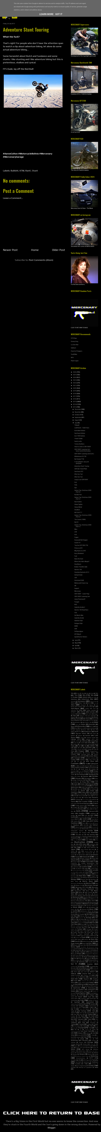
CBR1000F (88, 747)
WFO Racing (85, 1049)
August (77, 420)
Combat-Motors (93, 756)
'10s (78, 693)
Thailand (90, 1014)
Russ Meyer (77, 960)
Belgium (73, 717)
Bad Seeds (89, 714)
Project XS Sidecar (85, 935)
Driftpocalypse (78, 631)
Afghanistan (93, 701)
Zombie (91, 1066)
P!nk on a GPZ (78, 548)
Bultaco (80, 735)
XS (79, 1060)
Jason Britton (84, 849)
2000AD (85, 697)
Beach (89, 715)
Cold (84, 756)
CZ (76, 766)
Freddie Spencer (79, 805)
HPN (77, 834)
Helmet (95, 825)
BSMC (72, 731)
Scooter (90, 964)
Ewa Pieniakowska (92, 794)
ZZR (75, 532)
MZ (90, 911)
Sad (85, 960)
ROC (74, 953)
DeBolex (93, 769)
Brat (96, 726)
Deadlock (77, 509)
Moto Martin (74, 902)
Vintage (90, 1042)
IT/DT (96, 846)
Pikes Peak (92, 926)
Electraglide (74, 790)
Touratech (92, 1022)
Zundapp (73, 1067)
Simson (94, 973)
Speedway (87, 986)
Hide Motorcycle (75, 828)
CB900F (92, 746)
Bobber (83, 724)
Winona (96, 1052)
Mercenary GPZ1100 (81, 887)
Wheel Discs (82, 1051)
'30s (83, 693)
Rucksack (89, 958)
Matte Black (87, 881)
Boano (77, 724)
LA (94, 861)
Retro (73, 947)
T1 (89, 1007)
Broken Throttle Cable (80, 567)
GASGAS (73, 809)
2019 (75, 391)
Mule (78, 909)
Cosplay (73, 759)
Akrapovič (83, 705)
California (84, 741)
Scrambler (81, 966)
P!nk (91, 921)
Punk (83, 937)
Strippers (92, 995)
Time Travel (81, 1017)
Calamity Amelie (79, 618)
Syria (72, 1007)
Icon (75, 482)
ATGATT (73, 712)
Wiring (74, 1054)
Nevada (73, 914)
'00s (72, 693)
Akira (73, 705)
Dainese (94, 766)
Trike (91, 1026)
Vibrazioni (85, 1040)
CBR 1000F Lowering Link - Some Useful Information (82, 450)
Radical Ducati (86, 941)
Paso (82, 924)
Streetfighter (80, 993)
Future (82, 807)
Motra (82, 905)
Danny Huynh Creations (78, 767)
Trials (84, 1026)
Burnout (87, 735)
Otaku (74, 921)
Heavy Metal (78, 507)
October (77, 414)
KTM (22, 170)
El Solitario (93, 789)
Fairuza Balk (81, 795)
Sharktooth (81, 970)
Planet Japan (75, 360)
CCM (78, 749)
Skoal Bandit (92, 977)
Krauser (75, 861)
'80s (83, 695)
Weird (73, 1049)
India (77, 844)
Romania (91, 955)
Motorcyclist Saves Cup (81, 583)
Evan (72, 794)
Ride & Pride (84, 948)
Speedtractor (77, 986)
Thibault (76, 425)
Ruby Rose (81, 958)
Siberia (76, 971)
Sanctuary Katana (79, 433)
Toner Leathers (82, 1021)
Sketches (82, 977)
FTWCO (88, 805)
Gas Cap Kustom (91, 807)
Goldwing (93, 813)
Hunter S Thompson (82, 836)
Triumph (81, 1028)
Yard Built (78, 1062)
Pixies (79, 927)
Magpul (93, 876)
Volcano (84, 1044)
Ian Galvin (83, 838)
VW (97, 1044)
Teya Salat (82, 1014)
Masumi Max (84, 879)
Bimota (94, 719)
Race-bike (94, 939)
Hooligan (84, 832)
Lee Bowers (78, 868)
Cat (79, 746)
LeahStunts (76, 867)
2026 (75, 372)
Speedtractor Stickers (80, 637)
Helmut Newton (79, 827)
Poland (93, 927)
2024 (75, 377)
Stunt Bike (91, 997)
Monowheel (76, 897)
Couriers (82, 759)
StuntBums (77, 564)
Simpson (84, 973)
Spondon (95, 986)
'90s (92, 695)
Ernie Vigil (92, 792)
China (72, 751)
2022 (75, 383)
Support (76, 588)
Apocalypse (75, 708)
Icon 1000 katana (79, 436)
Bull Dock (93, 733)
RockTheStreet (89, 953)
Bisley (72, 720)
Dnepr (96, 778)
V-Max (93, 1035)
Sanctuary (82, 962)
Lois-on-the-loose (77, 870)
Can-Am (76, 742)
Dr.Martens (76, 782)
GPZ (91, 815)
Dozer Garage (94, 780)
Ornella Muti (94, 919)
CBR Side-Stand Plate (80, 469)
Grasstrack (81, 817)
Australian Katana (79, 430)
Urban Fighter (78, 504)
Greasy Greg (74, 341)
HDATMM (86, 825)
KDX (95, 857)
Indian (84, 844)
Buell (96, 731)
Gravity (88, 817)
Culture (92, 761)
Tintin (90, 1017)
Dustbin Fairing (80, 785)
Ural (75, 612)
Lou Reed (73, 872)
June (76, 640)
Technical (88, 1012)
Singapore (86, 975)
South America (82, 982)
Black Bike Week (81, 720)
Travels (96, 1024)
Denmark (73, 771)
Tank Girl (74, 1011)
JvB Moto (83, 854)
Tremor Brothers (79, 444)
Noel (93, 916)
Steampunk (91, 989)
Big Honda (77, 719)
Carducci (75, 744)
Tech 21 (73, 1012)
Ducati (91, 784)
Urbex (79, 1035)
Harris (84, 823)
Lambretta (74, 863)
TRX (75, 1029)
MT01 (84, 907)
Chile (95, 749)
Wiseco (90, 1054)
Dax (72, 769)
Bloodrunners (76, 722)
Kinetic (93, 858)
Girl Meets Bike (78, 615)
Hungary (73, 836)
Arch (94, 708)
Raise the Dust (78, 559)
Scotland (73, 966)
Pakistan (80, 922)
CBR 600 (79, 747)
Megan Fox (79, 885)
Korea (91, 860)
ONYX (87, 919)
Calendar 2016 (75, 741)
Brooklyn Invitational (90, 728)
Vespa (82, 1038)
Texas (75, 1014)
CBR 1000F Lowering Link (82, 596)
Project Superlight (84, 934)
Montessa (93, 897)
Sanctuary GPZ (78, 471)
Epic (75, 487)
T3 (97, 1007)
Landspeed (74, 865)
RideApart (93, 948)
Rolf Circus (76, 955)
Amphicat (80, 706)
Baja (74, 715)
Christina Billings (90, 753)
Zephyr (73, 1065)
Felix (75, 485)
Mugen (72, 909)
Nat (74, 912)
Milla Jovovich (88, 892)
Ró (71, 950)
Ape (93, 706)
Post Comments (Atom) (41, 260)
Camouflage (94, 741)
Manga (73, 879)
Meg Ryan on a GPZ (80, 550)
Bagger (96, 714)
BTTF (79, 731)
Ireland (89, 846)
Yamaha (95, 1060)
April (76, 645)
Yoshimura (95, 1062)
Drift (96, 782)
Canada (83, 742)
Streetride (82, 995)
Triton (74, 1028)
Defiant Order (78, 575)
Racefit (77, 941)
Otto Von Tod (78, 474)
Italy (75, 847)
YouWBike (74, 354)
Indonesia (92, 844)
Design (96, 771)
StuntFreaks (92, 998)
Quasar (86, 939)
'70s (75, 695)
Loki (75, 577)
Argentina (73, 710)
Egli (74, 789)
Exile (75, 795)
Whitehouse (79, 1052)
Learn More (46, 14)
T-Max (77, 1007)
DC (77, 769)
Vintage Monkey (75, 1044)
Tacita (81, 1009)
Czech (80, 766)
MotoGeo (73, 903)
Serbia (94, 968)
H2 (81, 821)
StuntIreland (74, 1000)
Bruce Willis (86, 730)
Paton (87, 924)
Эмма (96, 1067)
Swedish (73, 1005)
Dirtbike (95, 776)
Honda (90, 830)
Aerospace (81, 701)
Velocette (93, 1037)
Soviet (91, 982)
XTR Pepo (74, 338)
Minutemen (81, 894)
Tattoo (83, 1011)
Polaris (72, 929)
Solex (90, 980)
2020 (75, 388)
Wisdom (82, 1054)
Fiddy (79, 797)
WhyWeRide (88, 1052)
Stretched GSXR (79, 580)
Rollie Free (84, 955)
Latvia (82, 865)
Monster (85, 897)
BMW (76, 626)
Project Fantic (83, 931)
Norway (81, 917)
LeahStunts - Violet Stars (81, 428)
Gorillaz (73, 815)
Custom (75, 763)
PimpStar (73, 927)
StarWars (81, 989)
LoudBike (80, 872)
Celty (82, 749)
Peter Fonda (94, 924)
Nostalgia (89, 917)
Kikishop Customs (84, 858)
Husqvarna (74, 838)
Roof (97, 955)
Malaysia (85, 877)
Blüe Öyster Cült (87, 722)
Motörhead (74, 905)
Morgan (88, 899)
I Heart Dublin (78, 438)
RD (97, 943)
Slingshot (86, 979)
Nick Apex (95, 914)
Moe (81, 895)
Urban (72, 1035)
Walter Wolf (79, 1047)
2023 (75, 380)
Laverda (88, 865)
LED (72, 868)
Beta (84, 717)
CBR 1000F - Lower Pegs (81, 594)
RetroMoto (83, 947)
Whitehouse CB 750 (80, 456)
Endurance (74, 792)
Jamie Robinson (91, 847)
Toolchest (74, 1022)
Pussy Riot (93, 937)
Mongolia (95, 895)
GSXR (85, 819)
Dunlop (72, 785)
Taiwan (87, 1009)
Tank (93, 1009)
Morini (94, 899)
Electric (83, 790)
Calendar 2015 (90, 739)
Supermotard (90, 1002)
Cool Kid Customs (90, 758)
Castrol (89, 744)
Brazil (76, 728)
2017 (75, 396)
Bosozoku (81, 726)
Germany (80, 809)
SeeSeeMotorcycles (84, 968)
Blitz (97, 720)
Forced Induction (84, 803)
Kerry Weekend (79, 553)
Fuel (75, 556)
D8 (75, 585)
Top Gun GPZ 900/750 (81, 545)
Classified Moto (85, 754)
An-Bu (87, 706)
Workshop (94, 1056)
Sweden (92, 1004)
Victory (94, 1040)
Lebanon (94, 867)
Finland (86, 797)
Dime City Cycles (75, 776)
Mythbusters (84, 911)
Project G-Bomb (93, 931)
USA (84, 1035)
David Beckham (92, 767)
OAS (75, 919)
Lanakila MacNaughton (87, 863)
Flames (73, 801)
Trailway (89, 1024)
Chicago (89, 749)
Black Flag (90, 720)
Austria (73, 714)
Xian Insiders (78, 501)
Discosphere (88, 778)
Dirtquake (78, 778)
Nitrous (82, 916)
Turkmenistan (74, 1031)
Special (83, 984)
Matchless (93, 879)
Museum (84, 909)
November (78, 412)
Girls (78, 811)
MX (76, 911)
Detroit (76, 773)
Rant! (28, 170)
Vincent (81, 1042)
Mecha (88, 883)
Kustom (87, 861)
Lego (85, 868)
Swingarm (81, 1005)
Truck (96, 1028)
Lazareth (95, 865)
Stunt (35, 170)
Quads (79, 939)
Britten (81, 728)
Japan (73, 849)
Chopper (81, 751)
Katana (95, 855)
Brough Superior (75, 730)
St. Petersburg (90, 988)
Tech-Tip (81, 1012)
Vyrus (76, 1045)
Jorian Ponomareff (79, 599)
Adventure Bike (87, 699)
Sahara (91, 960)
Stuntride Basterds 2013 (81, 572)
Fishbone (93, 799)
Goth (79, 815)
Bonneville (92, 724)
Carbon (89, 742)
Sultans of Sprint (93, 1000)
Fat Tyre (96, 795)
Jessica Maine (89, 851)
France (95, 803)
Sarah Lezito (78, 441)
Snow (75, 980)
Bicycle (96, 717)
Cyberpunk (94, 764)
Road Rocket (87, 950)
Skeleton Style (78, 620)
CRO (78, 761)
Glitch (72, 813)
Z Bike (86, 1064)
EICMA (84, 789)
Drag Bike (86, 782)
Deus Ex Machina (85, 773)
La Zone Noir (74, 344)
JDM (79, 851)
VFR (90, 1038)
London (86, 870)
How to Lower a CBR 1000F (82, 446)
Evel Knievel (81, 794)
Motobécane (83, 902)
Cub (84, 761)
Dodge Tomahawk (78, 780)
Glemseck (92, 811)
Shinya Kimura (94, 970)
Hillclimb (83, 828)
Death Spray (84, 769)
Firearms (95, 797)
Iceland (96, 838)
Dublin (75, 784)
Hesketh (94, 827)
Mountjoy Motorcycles (92, 905)
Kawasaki (86, 857)
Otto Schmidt (83, 921)
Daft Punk (87, 766)
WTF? (91, 1058)
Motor (80, 903)
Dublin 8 (83, 784)
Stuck (72, 997)
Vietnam (73, 1042)
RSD (75, 604)
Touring (73, 1024)
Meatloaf (81, 883)
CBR (72, 747)
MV (72, 911)
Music (91, 909)
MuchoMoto (92, 907)
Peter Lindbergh (77, 926)
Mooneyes (73, 899)
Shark (72, 970)
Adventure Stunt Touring (81, 466)
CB (85, 746)
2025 (75, 374)
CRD (72, 761)
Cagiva (82, 737)
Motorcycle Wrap (90, 903)
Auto (79, 714)
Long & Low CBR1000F (81, 479)
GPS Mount (77, 634)
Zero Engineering (81, 1065)
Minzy (89, 894)
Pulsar (77, 937)
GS (78, 819)
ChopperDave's (94, 751)
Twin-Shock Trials (85, 1031)
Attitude (82, 712)
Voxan (91, 1044)
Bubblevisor (87, 731)
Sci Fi (74, 964)
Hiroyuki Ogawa (92, 828)
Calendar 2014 (76, 739)
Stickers (73, 991)
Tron (90, 1028)
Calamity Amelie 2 (79, 607)
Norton (73, 917)
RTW (75, 958)
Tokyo (89, 1019)
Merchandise (78, 890)
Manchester (93, 877)
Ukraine (80, 1033)
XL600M (73, 1060)
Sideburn (73, 348)
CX (86, 763)
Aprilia (87, 708)
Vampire (78, 1037)
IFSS (97, 840)
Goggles (82, 813)
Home (35, 250)
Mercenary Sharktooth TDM (89, 889)
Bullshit (14, 170)
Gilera (88, 809)
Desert (86, 771)
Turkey (94, 1029)
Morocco (73, 900)
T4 (74, 1009)
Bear (94, 715)
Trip (97, 1026)
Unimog (88, 1033)
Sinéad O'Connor (75, 975)
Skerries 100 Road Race (81, 610)
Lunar (89, 874)
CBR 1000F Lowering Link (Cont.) (84, 453)
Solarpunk (83, 980)
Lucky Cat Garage (80, 874)
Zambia (94, 1064)
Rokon (96, 953)
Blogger (52, 1127)
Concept (77, 758)
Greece (94, 817)
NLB (89, 916)
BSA (94, 730)
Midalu (80, 892)
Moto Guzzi (91, 900)
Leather (84, 867)
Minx (75, 529)
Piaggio (85, 926)
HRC (83, 834)
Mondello (88, 895)
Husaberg (93, 836)
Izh (82, 847)
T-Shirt (83, 1007)
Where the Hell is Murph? (81, 561)
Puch (72, 937)
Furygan (76, 602)
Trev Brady (77, 1026)
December (78, 409)
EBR (75, 628)
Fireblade (77, 799)
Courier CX (77, 542)
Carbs (96, 742)
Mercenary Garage (91, 885)
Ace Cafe (93, 697)
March (77, 648)
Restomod (92, 945)
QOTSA (73, 939)
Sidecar (73, 973)
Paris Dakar (74, 924)
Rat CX (76, 522)
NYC (96, 917)
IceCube (90, 838)
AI (90, 703)
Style (82, 1000)
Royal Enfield (88, 957)
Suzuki (83, 1004)
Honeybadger (74, 832)
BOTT (91, 726)
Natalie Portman (81, 912)
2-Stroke (74, 697)
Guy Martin (95, 819)
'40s (87, 693)
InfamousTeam (75, 846)
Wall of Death (89, 1045)
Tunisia (87, 1029)
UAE (95, 1031)
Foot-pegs (74, 803)
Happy (88, 821)
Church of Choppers (76, 351)
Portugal (88, 929)
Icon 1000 (89, 840)
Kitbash (73, 860)
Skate (93, 975)
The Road (81, 1016)
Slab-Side (74, 979)
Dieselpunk (92, 774)
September (78, 417)
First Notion (86, 799)
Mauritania (73, 883)
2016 (75, 399)
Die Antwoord (81, 774)
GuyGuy (76, 821)
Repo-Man (83, 945)
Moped (81, 899)
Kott (96, 860)
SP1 (72, 984)
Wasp (94, 1047)
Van (85, 1037)
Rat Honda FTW (79, 459)
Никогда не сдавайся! (85, 1067)
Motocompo (92, 902)
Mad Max (82, 876)
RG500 (77, 948)
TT (80, 1029)
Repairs (76, 945)
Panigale (86, 922)
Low (86, 872)
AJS (95, 703)
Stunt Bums (74, 998)
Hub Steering (91, 834)
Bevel (89, 717)
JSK (78, 854)
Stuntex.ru (84, 998)
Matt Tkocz (74, 881)
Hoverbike (94, 832)
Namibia (96, 911)
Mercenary (77, 591)
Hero (87, 827)
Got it (58, 14)
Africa (72, 703)
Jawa (92, 849)
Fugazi (76, 537)
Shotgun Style (78, 623)
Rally (93, 941)
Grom (72, 819)
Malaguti (78, 877)
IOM (83, 846)
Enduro (83, 792)
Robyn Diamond (93, 952)
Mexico (88, 890)
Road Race (78, 950)
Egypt (78, 789)
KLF (81, 860)
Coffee (79, 756)
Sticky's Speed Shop (85, 991)
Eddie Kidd (85, 787)
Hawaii (96, 823)
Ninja (75, 916)
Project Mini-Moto (78, 932)
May (76, 643)
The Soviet (91, 1016)
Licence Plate (94, 868)
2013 (75, 407)
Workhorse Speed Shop (82, 1056)
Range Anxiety (75, 943)
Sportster (76, 988)
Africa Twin (81, 703)
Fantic (89, 795)
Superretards (74, 1004)
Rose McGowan (77, 957)
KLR (85, 860)
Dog (86, 780)
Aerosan (73, 701)
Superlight (77, 1002)
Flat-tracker (83, 801)
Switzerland (92, 1005)
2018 (75, 393)
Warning (87, 1047)
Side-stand (84, 971)
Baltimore (82, 715)
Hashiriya (90, 823)
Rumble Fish (78, 494)
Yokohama (86, 1062)
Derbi (80, 771)
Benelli (79, 717)
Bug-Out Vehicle (81, 733)
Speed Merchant (93, 984)
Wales (81, 1045)
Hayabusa (76, 825)
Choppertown (78, 753)
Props (94, 935)
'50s (92, 693)
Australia (92, 712)
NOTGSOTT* (78, 512)
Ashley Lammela (91, 710)
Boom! (73, 726)
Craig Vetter (92, 759)
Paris (93, 922)
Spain (76, 984)
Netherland (91, 912)
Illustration (79, 842)
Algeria (91, 705)
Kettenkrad (74, 858)
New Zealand (80, 914)
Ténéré (96, 1012)
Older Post (58, 250)
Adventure (74, 699)
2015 (75, 401)
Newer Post (10, 250)
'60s (96, 693)
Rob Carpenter (81, 952)
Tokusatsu (80, 1019)
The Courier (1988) (80, 519)
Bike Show (86, 719)
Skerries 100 (78, 569)
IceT (75, 840)
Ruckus (96, 958)
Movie (75, 907)
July (76, 423)
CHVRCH (73, 754)
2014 (75, 404)
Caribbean (82, 744)
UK (72, 1033)
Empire (92, 790)
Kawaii (77, 857)
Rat (90, 943)
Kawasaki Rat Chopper (81, 540)
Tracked (81, 1024)
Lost (93, 870)
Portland (79, 929)
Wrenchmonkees (80, 1058)
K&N (89, 854)
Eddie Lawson (94, 787)
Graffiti (73, 817)
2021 (75, 385)
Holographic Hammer (77, 830)
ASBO (80, 710)
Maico (72, 877)
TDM (93, 1011)
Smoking (95, 979)
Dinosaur (85, 776)
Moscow (81, 900)
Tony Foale (93, 1021)
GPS (86, 815)
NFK (72, 357)
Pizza (85, 927)
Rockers (79, 953)
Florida (94, 801)
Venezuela (73, 1038)
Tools (83, 1022)
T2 (93, 1007)
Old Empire (81, 919)
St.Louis (73, 989)
